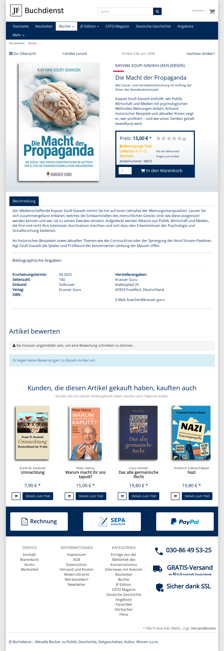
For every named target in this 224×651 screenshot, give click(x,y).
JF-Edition (89, 26)
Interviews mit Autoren (124, 569)
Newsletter (77, 584)
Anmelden (199, 10)
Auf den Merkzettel (167, 151)
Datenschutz (76, 564)
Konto (29, 564)
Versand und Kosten (76, 569)
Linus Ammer (138, 468)
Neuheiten (43, 26)
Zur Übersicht (24, 53)
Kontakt (29, 554)
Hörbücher (124, 609)
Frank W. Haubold (32, 468)
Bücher (66, 26)
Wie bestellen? (76, 579)
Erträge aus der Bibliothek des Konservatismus (123, 559)
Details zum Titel (38, 496)
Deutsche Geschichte (153, 26)
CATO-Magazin (117, 26)
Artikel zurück (76, 53)
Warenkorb (29, 559)
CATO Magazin (124, 589)
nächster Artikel (200, 53)
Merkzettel (29, 569)
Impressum (76, 554)
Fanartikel (124, 604)
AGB (76, 559)
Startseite (21, 26)
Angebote (185, 26)
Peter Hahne (85, 468)
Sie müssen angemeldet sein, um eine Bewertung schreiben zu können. (75, 345)
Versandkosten (203, 628)
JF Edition (123, 584)
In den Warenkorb (161, 170)
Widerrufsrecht (76, 574)
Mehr (18, 35)
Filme (123, 614)
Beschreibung (24, 201)
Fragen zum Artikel (167, 156)
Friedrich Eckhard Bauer (191, 468)
